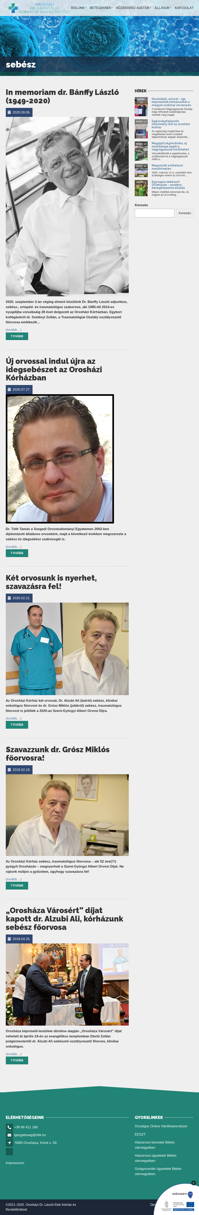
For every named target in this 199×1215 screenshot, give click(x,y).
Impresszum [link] (15, 1163)
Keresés (141, 205)
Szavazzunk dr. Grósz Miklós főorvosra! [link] (58, 753)
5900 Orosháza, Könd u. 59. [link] (36, 1143)
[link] (39, 8)
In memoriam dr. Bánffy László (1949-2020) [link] (62, 96)
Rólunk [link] (77, 8)
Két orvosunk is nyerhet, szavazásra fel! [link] (51, 582)
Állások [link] (162, 8)
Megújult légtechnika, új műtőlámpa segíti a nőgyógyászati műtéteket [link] (170, 146)
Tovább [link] (17, 336)
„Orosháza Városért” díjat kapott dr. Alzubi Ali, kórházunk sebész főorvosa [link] (64, 919)
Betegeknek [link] (100, 8)
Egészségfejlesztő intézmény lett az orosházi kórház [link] (171, 124)
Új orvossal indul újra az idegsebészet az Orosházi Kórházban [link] (54, 369)
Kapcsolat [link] (184, 8)
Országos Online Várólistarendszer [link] (161, 1126)
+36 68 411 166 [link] (26, 1127)
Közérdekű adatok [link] (132, 8)
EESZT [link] (140, 1134)
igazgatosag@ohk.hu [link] (30, 1135)
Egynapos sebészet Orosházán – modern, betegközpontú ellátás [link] (168, 185)
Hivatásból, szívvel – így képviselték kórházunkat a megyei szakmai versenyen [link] (171, 102)
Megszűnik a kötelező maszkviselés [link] (167, 167)
